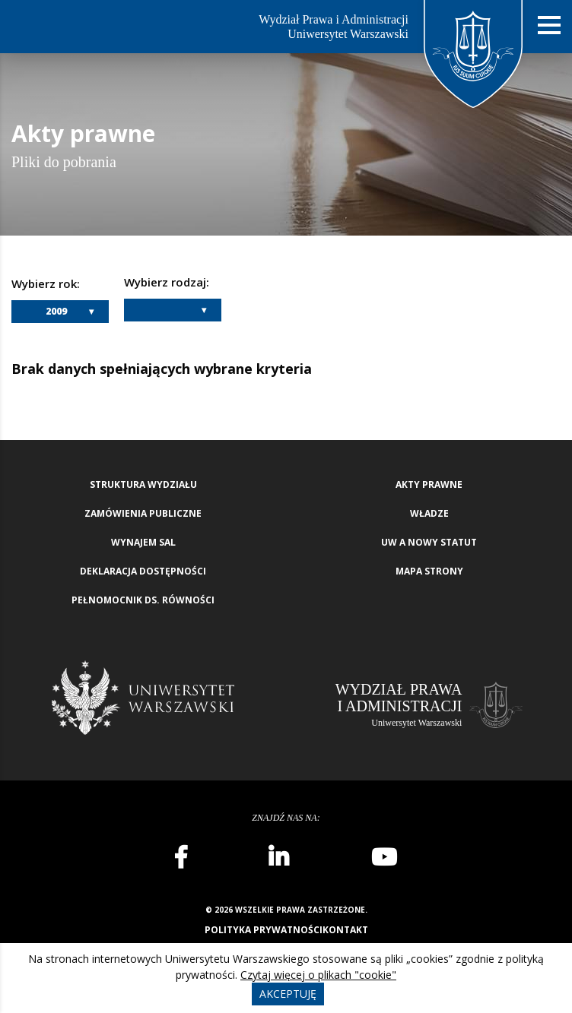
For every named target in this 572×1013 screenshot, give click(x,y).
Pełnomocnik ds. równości (143, 600)
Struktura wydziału (143, 484)
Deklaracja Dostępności (143, 571)
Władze (429, 513)
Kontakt (345, 929)
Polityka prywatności (264, 929)
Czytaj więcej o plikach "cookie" (318, 974)
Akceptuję (287, 993)
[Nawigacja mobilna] (549, 25)
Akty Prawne (429, 484)
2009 (56, 311)
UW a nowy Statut (429, 542)
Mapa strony (429, 571)
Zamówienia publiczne (143, 513)
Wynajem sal (143, 542)
